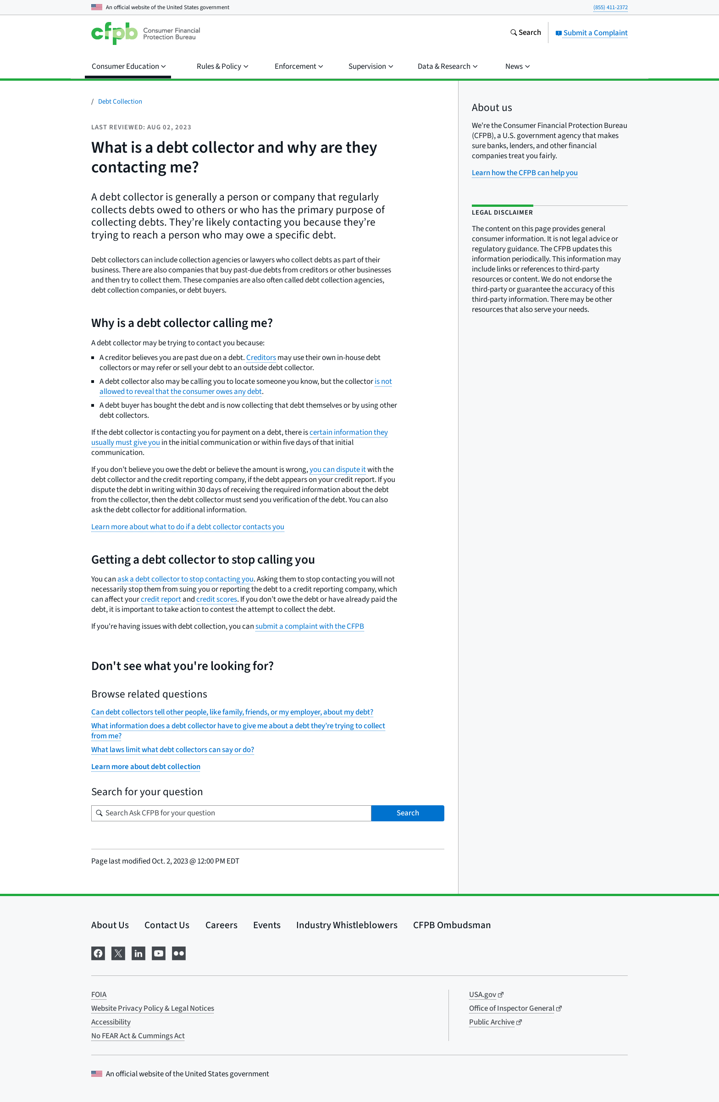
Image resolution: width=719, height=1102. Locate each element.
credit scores (216, 599)
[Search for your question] (231, 813)
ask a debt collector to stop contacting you (185, 579)
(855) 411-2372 (610, 7)
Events (267, 925)
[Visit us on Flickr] (179, 952)
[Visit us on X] (118, 952)
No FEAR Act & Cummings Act (138, 1035)
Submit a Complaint (591, 33)
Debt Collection (120, 101)
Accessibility (111, 1022)
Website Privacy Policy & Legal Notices (152, 1008)
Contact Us (166, 925)
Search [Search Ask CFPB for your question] (408, 813)
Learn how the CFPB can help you (525, 172)
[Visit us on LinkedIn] (138, 952)
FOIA (98, 994)
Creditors (261, 357)
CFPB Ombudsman (452, 925)
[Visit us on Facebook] (98, 952)
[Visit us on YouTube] (159, 952)
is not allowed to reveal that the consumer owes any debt (246, 386)
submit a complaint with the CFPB (309, 626)
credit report (161, 599)
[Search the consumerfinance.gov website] (525, 33)
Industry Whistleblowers (347, 925)
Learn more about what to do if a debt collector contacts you (187, 526)
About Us (110, 925)
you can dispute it (338, 469)
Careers (221, 925)
